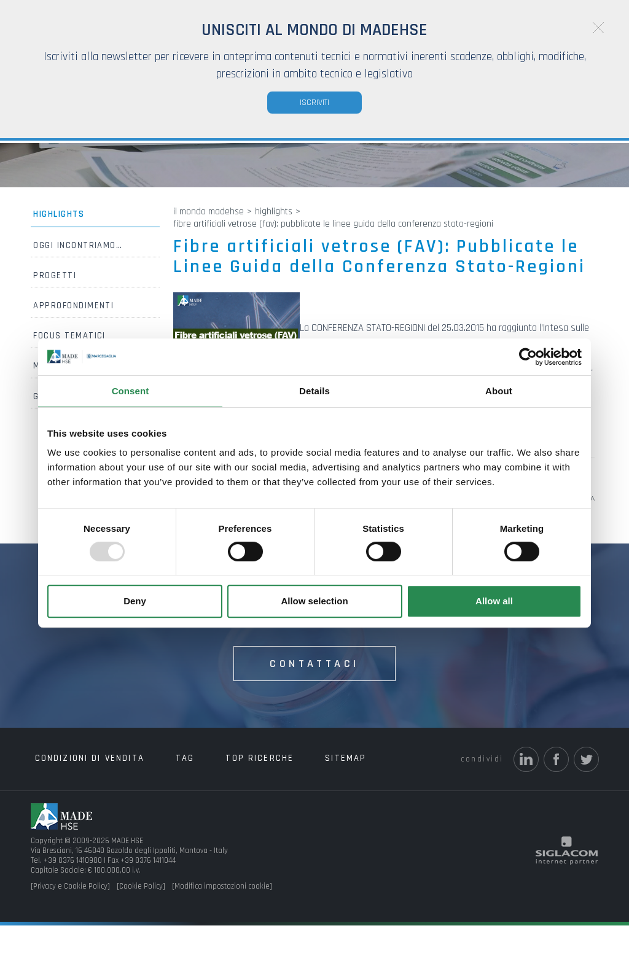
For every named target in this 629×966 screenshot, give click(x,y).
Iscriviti (314, 102)
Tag (149, 797)
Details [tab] (314, 391)
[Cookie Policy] (141, 927)
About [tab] (498, 391)
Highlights (55, 252)
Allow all (494, 601)
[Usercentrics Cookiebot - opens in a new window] (528, 357)
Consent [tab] (130, 391)
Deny (134, 601)
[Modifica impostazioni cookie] (222, 927)
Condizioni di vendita (79, 797)
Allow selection (314, 601)
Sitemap (259, 797)
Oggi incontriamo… (74, 285)
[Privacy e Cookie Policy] (70, 927)
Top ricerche (200, 797)
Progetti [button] (50, 316)
